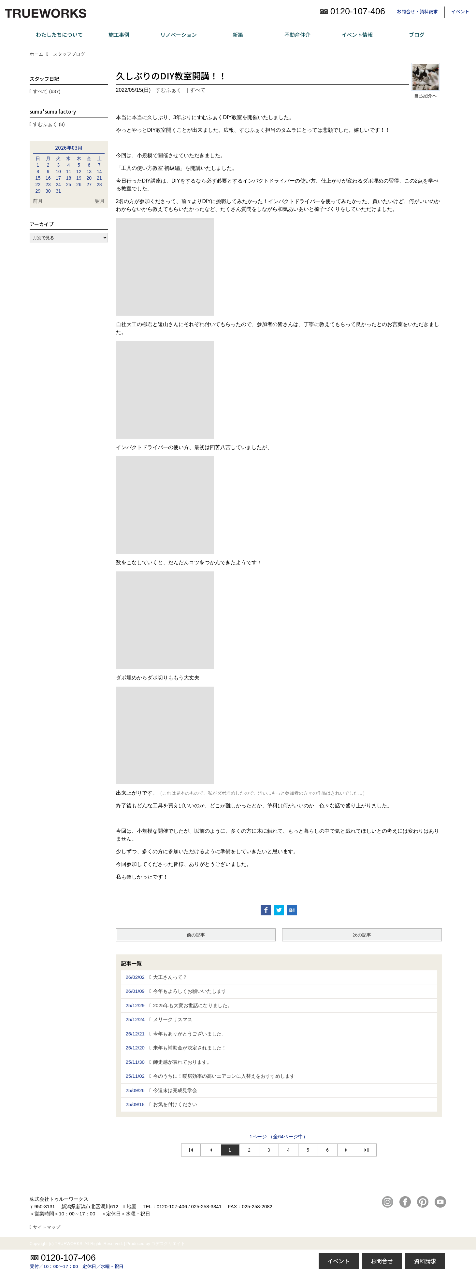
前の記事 (196, 935)
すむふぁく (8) (49, 124)
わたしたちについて (59, 34)
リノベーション (178, 34)
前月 (38, 201)
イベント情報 (357, 34)
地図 (132, 1206)
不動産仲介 (297, 34)
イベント (460, 11)
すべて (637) (46, 91)
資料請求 (425, 1261)
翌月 (100, 201)
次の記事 (362, 935)
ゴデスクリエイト (168, 1243)
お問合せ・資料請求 (417, 11)
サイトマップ (46, 1227)
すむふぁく (168, 90)
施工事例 (118, 34)
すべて (198, 90)
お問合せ (382, 1261)
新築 (238, 34)
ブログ (417, 34)
